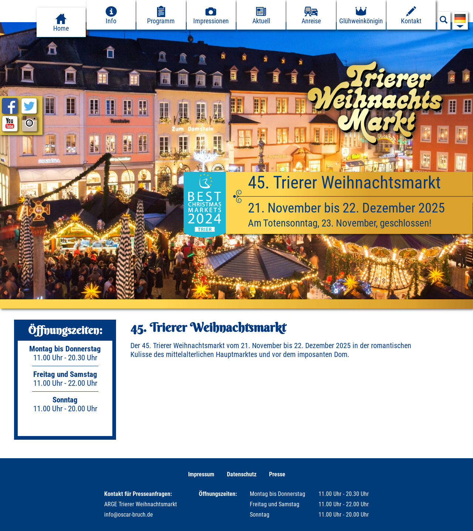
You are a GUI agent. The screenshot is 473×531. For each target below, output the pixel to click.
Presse (277, 474)
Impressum (201, 474)
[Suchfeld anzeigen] (443, 22)
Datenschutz (241, 474)
